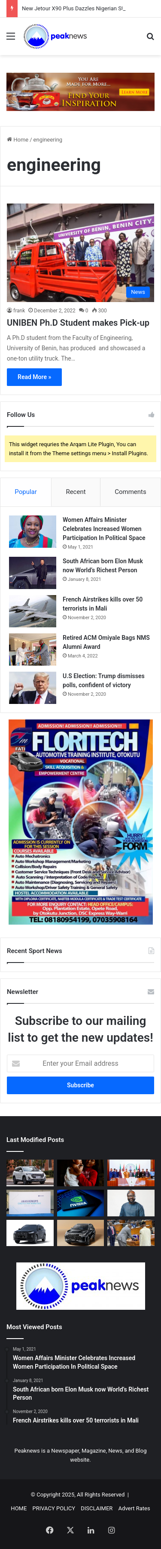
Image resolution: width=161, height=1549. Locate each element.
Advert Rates (134, 1508)
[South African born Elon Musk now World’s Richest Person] (32, 573)
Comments (130, 492)
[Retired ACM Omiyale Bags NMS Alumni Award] (32, 649)
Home (17, 139)
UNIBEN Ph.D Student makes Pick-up (78, 323)
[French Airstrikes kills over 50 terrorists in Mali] (32, 611)
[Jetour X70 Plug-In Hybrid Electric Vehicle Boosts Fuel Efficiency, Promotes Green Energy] (30, 1233)
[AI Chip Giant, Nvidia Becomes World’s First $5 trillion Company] (80, 1203)
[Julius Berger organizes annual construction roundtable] (30, 1203)
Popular (26, 492)
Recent (75, 492)
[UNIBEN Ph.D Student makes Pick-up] (80, 253)
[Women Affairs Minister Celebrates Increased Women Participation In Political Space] (32, 531)
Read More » (34, 376)
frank (19, 311)
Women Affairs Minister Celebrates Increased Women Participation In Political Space (104, 528)
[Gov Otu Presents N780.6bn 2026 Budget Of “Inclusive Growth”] (131, 1233)
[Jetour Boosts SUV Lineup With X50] (80, 1233)
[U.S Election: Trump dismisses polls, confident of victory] (32, 688)
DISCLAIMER (96, 1508)
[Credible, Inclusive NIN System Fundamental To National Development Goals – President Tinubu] (131, 1173)
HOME (19, 1508)
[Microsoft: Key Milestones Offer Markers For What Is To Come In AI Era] (131, 1203)
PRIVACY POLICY (54, 1508)
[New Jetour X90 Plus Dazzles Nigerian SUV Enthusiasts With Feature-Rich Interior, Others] (30, 1173)
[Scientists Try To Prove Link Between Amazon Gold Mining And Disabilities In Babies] (80, 1173)
